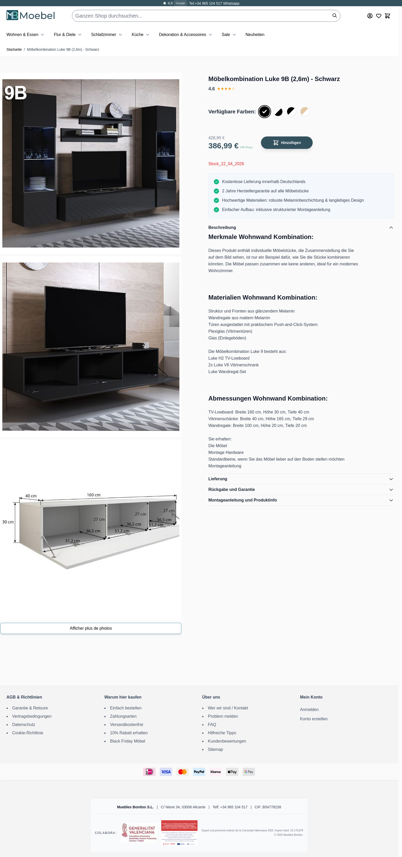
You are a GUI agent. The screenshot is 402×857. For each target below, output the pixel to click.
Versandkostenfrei (126, 724)
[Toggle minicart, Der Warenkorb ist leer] (387, 16)
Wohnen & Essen (26, 35)
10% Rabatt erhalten (129, 733)
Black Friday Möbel (127, 741)
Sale (229, 35)
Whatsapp (230, 3)
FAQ (212, 724)
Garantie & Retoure (30, 708)
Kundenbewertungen (227, 741)
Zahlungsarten (123, 716)
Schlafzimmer (107, 35)
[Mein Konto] (370, 16)
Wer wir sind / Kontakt (228, 708)
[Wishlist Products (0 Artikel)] (379, 16)
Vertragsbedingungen (32, 716)
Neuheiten (255, 34)
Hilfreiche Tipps (222, 733)
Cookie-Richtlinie (27, 733)
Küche (141, 35)
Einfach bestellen (126, 708)
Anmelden (309, 709)
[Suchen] (334, 15)
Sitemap (215, 749)
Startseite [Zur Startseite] (14, 49)
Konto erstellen (314, 719)
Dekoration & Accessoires (186, 35)
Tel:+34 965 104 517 (205, 3)
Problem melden (223, 716)
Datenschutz (23, 724)
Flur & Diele (68, 35)
